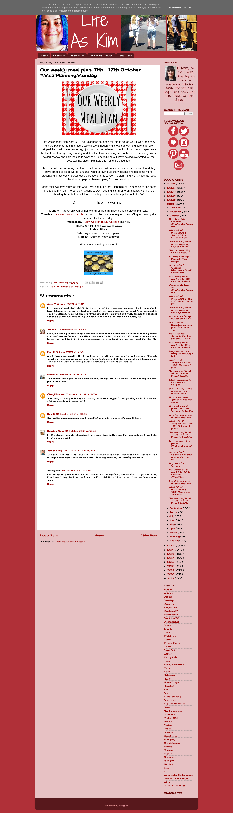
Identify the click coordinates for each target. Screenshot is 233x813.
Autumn (168, 593)
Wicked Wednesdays (176, 778)
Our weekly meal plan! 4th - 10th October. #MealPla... (179, 473)
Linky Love (125, 55)
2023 (171, 196)
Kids (166, 689)
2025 (171, 188)
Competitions (172, 643)
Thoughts (169, 761)
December (176, 207)
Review (168, 725)
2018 (171, 554)
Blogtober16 (171, 607)
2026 (171, 183)
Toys (166, 768)
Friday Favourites (174, 664)
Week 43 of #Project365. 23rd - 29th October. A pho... (179, 234)
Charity (168, 629)
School (168, 729)
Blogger (123, 805)
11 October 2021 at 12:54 (68, 352)
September (176, 508)
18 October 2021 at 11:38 (77, 470)
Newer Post (49, 535)
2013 (171, 574)
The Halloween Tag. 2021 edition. (179, 251)
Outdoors (169, 714)
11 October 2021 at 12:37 (72, 329)
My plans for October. (176, 464)
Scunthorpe (170, 736)
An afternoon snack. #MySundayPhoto (180, 416)
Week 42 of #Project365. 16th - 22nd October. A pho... (181, 300)
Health (167, 679)
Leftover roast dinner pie (68, 214)
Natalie (51, 374)
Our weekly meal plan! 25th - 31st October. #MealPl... (181, 279)
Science (168, 732)
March (174, 532)
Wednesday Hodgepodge (178, 775)
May (172, 524)
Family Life (170, 657)
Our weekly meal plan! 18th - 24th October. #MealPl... (181, 344)
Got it (187, 7)
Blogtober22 (171, 622)
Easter (167, 654)
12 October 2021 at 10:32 (71, 414)
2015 (171, 566)
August (174, 512)
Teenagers (170, 757)
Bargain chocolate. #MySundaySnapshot (181, 353)
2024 (171, 192)
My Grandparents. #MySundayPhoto (180, 482)
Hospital (169, 686)
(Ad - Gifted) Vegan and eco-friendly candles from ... (180, 391)
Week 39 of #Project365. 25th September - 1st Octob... (180, 491)
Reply (50, 320)
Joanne (51, 329)
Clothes (168, 639)
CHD (167, 632)
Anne (50, 304)
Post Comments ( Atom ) (70, 541)
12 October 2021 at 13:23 (80, 431)
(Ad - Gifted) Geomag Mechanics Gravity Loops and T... (181, 269)
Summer (169, 750)
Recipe (79, 286)
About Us (59, 55)
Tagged (168, 754)
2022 (171, 200)
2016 (171, 562)
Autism (168, 589)
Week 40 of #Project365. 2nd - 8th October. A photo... (181, 425)
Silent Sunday (172, 743)
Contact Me (77, 55)
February (175, 536)
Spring (168, 746)
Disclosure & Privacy (101, 55)
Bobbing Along (55, 431)
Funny (167, 668)
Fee (49, 352)
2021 (171, 204)
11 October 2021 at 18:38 (71, 374)
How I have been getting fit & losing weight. (180, 399)
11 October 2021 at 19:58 (81, 394)
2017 (171, 558)
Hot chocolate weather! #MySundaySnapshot (181, 223)
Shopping (169, 739)
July (172, 516)
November (176, 211)
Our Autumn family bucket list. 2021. (180, 317)
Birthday (169, 600)
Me (166, 693)
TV (165, 771)
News (167, 707)
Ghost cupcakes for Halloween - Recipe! (180, 382)
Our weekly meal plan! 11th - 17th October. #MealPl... (181, 408)
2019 (171, 550)
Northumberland (173, 711)
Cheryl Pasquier (56, 394)
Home (44, 55)
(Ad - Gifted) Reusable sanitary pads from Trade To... (180, 326)
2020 (171, 545)
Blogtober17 (171, 611)
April (173, 528)
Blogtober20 (171, 618)
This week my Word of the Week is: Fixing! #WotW (180, 373)
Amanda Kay (54, 450)
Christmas (170, 636)
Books (167, 625)
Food (52, 286)
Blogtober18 (171, 614)
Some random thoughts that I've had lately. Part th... (181, 336)
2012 (171, 578)
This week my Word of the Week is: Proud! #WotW (180, 500)
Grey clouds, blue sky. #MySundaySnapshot (181, 289)
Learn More (174, 7)
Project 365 (171, 718)
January (174, 540)
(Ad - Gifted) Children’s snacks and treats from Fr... (180, 456)
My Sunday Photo (174, 703)
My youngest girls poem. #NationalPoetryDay (180, 445)
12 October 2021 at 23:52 (79, 450)
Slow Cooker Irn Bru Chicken (102, 221)
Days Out (169, 650)
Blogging (169, 604)
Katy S (51, 414)
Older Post (149, 535)
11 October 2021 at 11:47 (69, 304)
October (175, 215)
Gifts (167, 671)
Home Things (171, 682)
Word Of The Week (174, 786)
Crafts (167, 646)
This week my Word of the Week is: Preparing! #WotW (180, 434)
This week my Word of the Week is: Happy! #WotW (180, 244)
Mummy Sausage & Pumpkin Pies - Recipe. (180, 259)
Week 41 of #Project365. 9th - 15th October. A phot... (180, 363)
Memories (170, 700)
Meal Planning (65, 286)
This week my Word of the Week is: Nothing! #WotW (180, 309)
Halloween (170, 675)
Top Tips (169, 764)
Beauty (168, 597)
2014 (171, 570)
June (173, 520)
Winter (167, 782)
